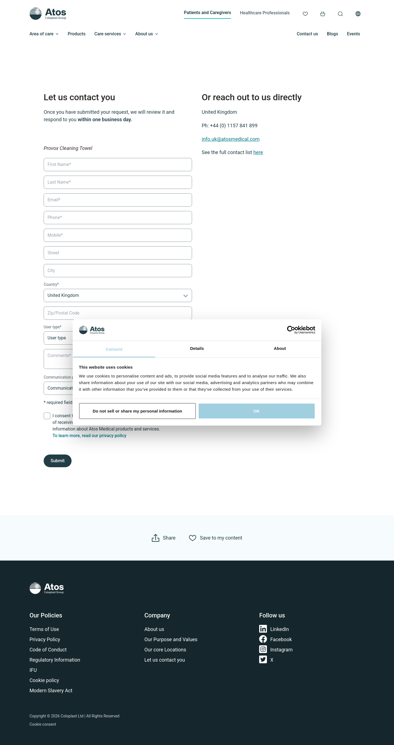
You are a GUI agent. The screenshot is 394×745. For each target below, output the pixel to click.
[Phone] (118, 217)
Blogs (332, 33)
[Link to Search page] (340, 13)
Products (77, 33)
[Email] (118, 199)
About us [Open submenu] (146, 33)
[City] (118, 270)
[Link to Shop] (322, 13)
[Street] (118, 252)
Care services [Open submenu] (110, 33)
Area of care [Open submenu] (44, 33)
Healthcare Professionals (265, 12)
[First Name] (118, 164)
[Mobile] (118, 235)
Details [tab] (197, 348)
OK (256, 411)
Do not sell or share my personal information (137, 411)
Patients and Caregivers (207, 12)
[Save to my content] (215, 538)
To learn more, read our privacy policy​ (89, 435)
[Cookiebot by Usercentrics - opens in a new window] (291, 330)
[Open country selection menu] (358, 13)
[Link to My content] (305, 13)
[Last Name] (118, 182)
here (258, 152)
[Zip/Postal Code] (118, 312)
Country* (51, 284)
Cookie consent (43, 724)
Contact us (307, 33)
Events (353, 33)
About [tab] (280, 348)
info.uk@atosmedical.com (231, 139)
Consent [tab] (114, 349)
